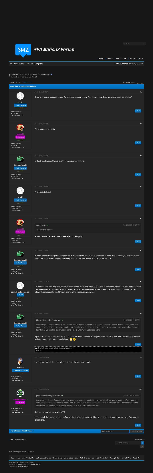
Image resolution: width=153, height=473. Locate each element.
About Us (136, 458)
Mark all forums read (87, 458)
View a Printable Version (18, 439)
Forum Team (20, 458)
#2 (141, 124)
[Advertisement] (76, 19)
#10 (140, 389)
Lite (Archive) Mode (71, 458)
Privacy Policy (115, 458)
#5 (141, 219)
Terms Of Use (126, 458)
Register (38, 64)
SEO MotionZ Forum (16, 74)
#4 (141, 187)
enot (20, 102)
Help (140, 59)
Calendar (132, 59)
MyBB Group (35, 464)
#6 (141, 250)
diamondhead (20, 165)
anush (39, 350)
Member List (120, 59)
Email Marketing (44, 74)
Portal (100, 59)
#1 (141, 92)
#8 (141, 313)
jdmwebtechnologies (20, 292)
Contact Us (30, 458)
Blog (12, 458)
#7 (141, 281)
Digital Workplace (31, 74)
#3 (141, 156)
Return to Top (57, 458)
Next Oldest (15, 431)
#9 (141, 357)
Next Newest (27, 431)
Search (109, 59)
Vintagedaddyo (23, 466)
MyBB (20, 464)
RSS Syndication (102, 458)
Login (30, 64)
